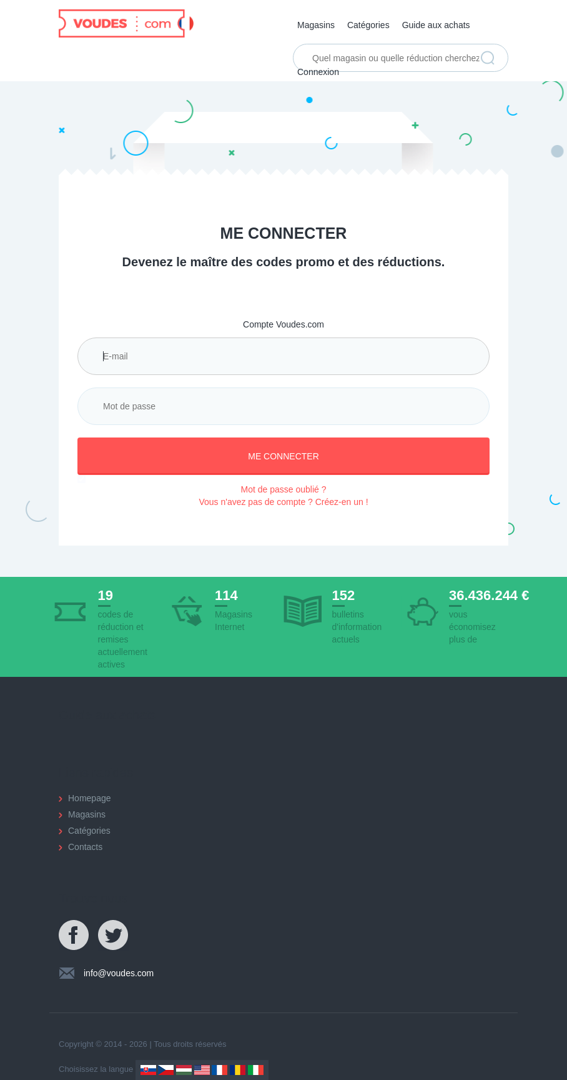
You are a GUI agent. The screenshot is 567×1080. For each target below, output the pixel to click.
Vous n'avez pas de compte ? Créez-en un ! (283, 502)
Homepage (89, 798)
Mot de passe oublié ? (284, 489)
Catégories (368, 25)
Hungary (184, 1070)
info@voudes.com (119, 973)
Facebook (74, 935)
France (219, 1070)
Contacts (85, 847)
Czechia (166, 1070)
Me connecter (283, 456)
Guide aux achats (436, 25)
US (202, 1070)
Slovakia (148, 1070)
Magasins (316, 25)
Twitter (113, 935)
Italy (256, 1070)
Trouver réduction (487, 58)
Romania (237, 1070)
